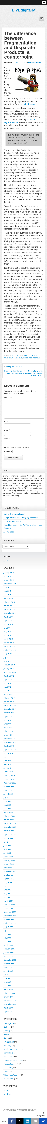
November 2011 (9, 709)
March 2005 (8, 989)
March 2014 (8, 639)
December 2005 (9, 956)
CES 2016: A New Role (12, 521)
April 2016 (7, 576)
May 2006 (7, 938)
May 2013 (7, 661)
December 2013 (9, 646)
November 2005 (9, 960)
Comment (8, 397)
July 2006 (6, 930)
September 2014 (9, 620)
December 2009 (9, 783)
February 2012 (9, 698)
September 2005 (9, 967)
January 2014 (8, 643)
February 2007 (9, 904)
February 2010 (9, 775)
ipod (30, 358)
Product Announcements (13, 1060)
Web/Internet (8, 1078)
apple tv (34, 355)
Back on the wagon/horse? (13, 514)
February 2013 (9, 665)
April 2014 (7, 635)
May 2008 (7, 849)
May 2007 (7, 893)
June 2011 (7, 724)
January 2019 (8, 572)
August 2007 (8, 882)
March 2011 (8, 727)
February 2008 (9, 860)
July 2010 (6, 757)
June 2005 (7, 978)
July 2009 (6, 797)
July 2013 (6, 657)
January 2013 (8, 668)
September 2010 (9, 749)
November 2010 (9, 742)
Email (7, 430)
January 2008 (8, 864)
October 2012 (8, 676)
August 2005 (8, 971)
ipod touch (37, 358)
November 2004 (9, 1004)
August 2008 (8, 838)
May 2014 (7, 631)
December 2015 (9, 583)
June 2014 (7, 628)
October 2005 (8, 963)
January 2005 (8, 997)
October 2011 (8, 713)
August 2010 (8, 753)
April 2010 (7, 768)
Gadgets (15, 355)
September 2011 (9, 716)
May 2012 (7, 687)
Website (7, 439)
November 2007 (9, 871)
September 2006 (9, 923)
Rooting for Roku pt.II (13, 366)
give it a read (29, 104)
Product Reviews (10, 1064)
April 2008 (7, 853)
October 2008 (8, 831)
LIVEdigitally (23, 10)
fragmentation (10, 358)
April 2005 (7, 986)
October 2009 (8, 786)
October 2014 (8, 617)
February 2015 (9, 602)
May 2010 (7, 764)
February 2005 (9, 993)
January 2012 (8, 702)
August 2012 (8, 683)
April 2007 (7, 897)
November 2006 (9, 916)
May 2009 (7, 805)
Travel (5, 1071)
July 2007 (6, 886)
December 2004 (9, 1000)
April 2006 (7, 941)
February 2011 (9, 731)
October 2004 (8, 1008)
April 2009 (7, 808)
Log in (5, 1090)
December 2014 (9, 609)
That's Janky (8, 1067)
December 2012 (9, 672)
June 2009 (7, 801)
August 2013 (8, 653)
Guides (6, 1038)
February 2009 (9, 816)
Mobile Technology (10, 1049)
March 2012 (8, 694)
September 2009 (9, 790)
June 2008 (7, 845)
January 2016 (8, 580)
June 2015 (7, 587)
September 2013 (9, 650)
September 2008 (9, 834)
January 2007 (8, 908)
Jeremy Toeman (34, 62)
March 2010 (8, 772)
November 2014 (9, 613)
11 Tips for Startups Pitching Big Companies (20, 517)
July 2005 (6, 975)
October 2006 (8, 919)
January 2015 (8, 606)
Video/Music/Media (10, 1075)
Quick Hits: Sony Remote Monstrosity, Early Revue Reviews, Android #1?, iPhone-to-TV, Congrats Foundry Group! (23, 373)
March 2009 (8, 812)
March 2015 (8, 598)
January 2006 (8, 952)
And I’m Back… (9, 532)
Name (7, 421)
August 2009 (8, 794)
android (27, 355)
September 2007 (9, 879)
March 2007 (8, 901)
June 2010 (7, 761)
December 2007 (9, 867)
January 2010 (8, 779)
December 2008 (9, 823)
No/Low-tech (8, 1056)
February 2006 (9, 949)
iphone (25, 358)
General (6, 1034)
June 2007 (7, 890)
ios (17, 358)
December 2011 (9, 705)
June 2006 (7, 934)
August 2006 (8, 927)
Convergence (8, 1023)
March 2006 (8, 945)
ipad (20, 358)
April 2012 (7, 690)
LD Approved (8, 1042)
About (5, 561)
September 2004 (9, 1011)
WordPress (7, 1094)
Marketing (7, 1045)
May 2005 (7, 982)
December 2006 (9, 912)
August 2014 (8, 624)
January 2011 (8, 735)
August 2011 (8, 720)
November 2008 (9, 827)
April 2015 (7, 594)
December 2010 (9, 738)
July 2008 (6, 842)
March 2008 (8, 856)
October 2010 (8, 746)
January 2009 (8, 820)
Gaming (6, 1031)
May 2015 (7, 591)
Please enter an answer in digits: (16, 447)
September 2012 (9, 679)
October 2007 (8, 875)
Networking (8, 1053)
